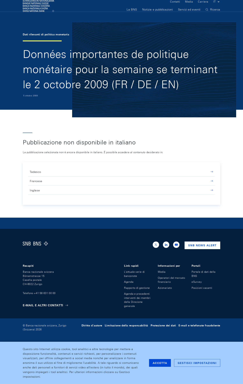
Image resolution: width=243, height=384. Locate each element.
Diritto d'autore (92, 325)
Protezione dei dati (163, 325)
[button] (216, 7)
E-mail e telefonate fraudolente (199, 325)
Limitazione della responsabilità (126, 325)
